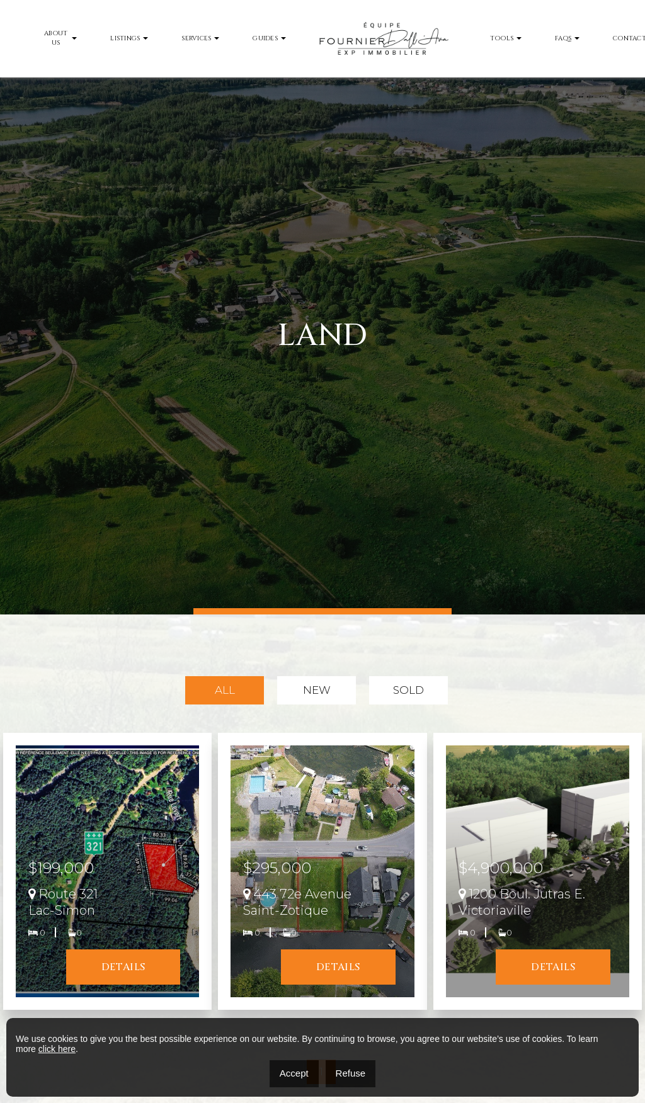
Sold (408, 690)
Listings (125, 38)
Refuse (351, 1073)
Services (196, 38)
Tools (501, 38)
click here (57, 1049)
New (317, 690)
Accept (294, 1073)
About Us (55, 38)
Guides (265, 38)
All (225, 690)
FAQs (563, 38)
